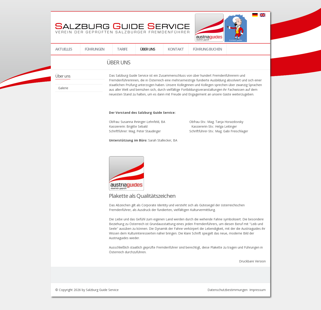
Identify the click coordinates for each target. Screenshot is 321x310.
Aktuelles (63, 51)
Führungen (94, 51)
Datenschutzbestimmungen (228, 290)
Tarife (122, 51)
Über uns (147, 51)
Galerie (63, 88)
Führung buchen (207, 49)
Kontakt (176, 49)
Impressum (257, 290)
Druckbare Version (252, 261)
